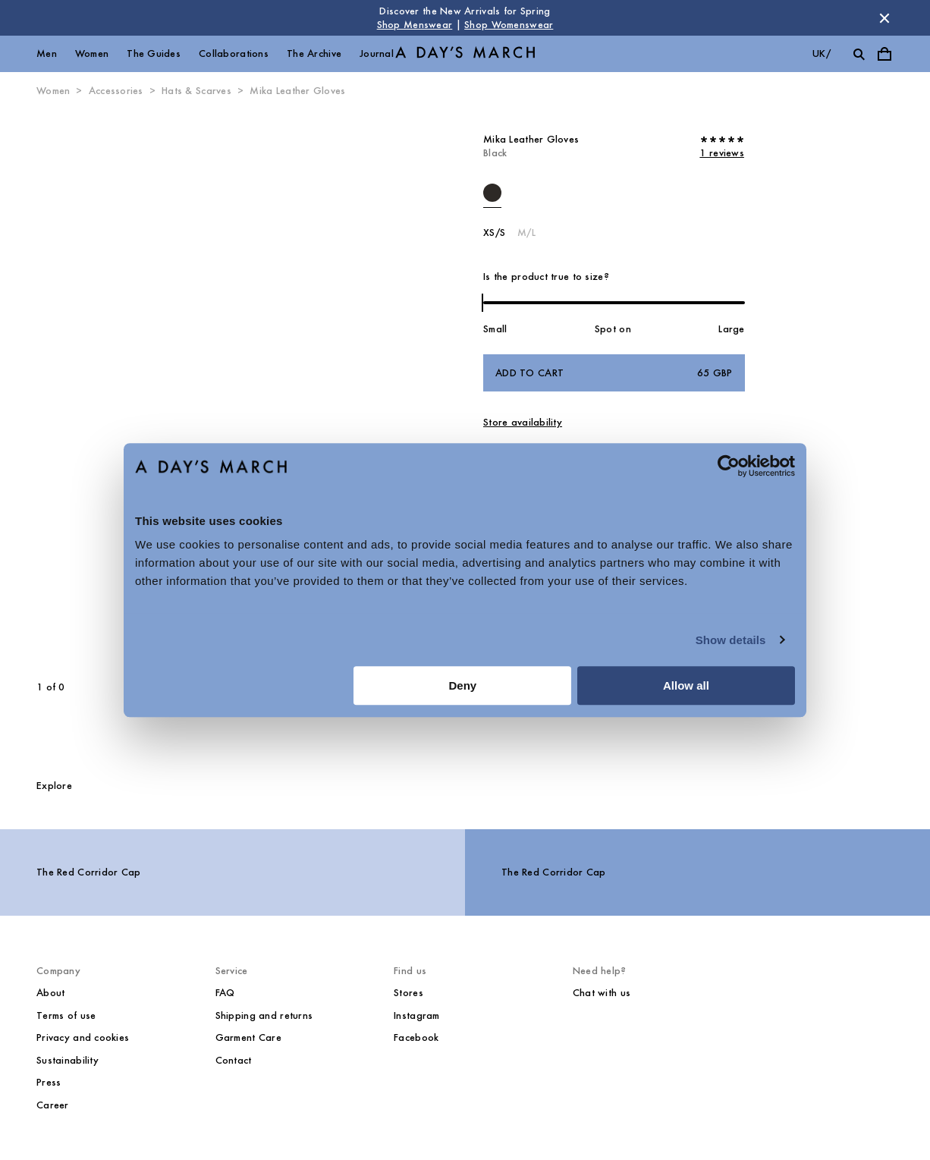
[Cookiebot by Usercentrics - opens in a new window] (728, 465)
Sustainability (67, 1060)
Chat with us (601, 992)
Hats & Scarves (196, 90)
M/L (526, 232)
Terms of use (66, 1015)
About (50, 992)
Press (48, 1082)
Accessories (116, 90)
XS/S (494, 232)
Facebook (416, 1037)
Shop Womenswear (508, 24)
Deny (463, 685)
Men (46, 53)
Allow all (686, 685)
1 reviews (721, 152)
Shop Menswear (415, 24)
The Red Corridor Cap (88, 872)
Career (52, 1105)
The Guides (154, 53)
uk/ (821, 53)
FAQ (225, 992)
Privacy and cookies (82, 1037)
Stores (408, 992)
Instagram (417, 1015)
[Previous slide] (93, 389)
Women (91, 53)
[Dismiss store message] (884, 18)
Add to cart (614, 373)
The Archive (314, 53)
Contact (233, 1060)
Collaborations (234, 53)
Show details (731, 639)
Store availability (522, 422)
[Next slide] (279, 389)
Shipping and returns (264, 1015)
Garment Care (248, 1037)
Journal (377, 53)
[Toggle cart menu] (884, 54)
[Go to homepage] (465, 54)
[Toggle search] (859, 54)
